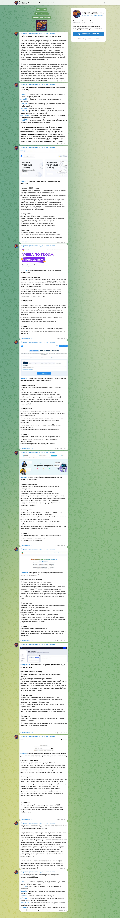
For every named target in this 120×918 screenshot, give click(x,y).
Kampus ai (24, 94)
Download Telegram (88, 34)
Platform (96, 39)
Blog (84, 39)
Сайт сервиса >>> (26, 242)
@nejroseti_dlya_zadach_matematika (95, 15)
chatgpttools (24, 115)
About (79, 39)
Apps (89, 39)
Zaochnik (23, 108)
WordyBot (23, 104)
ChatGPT (23, 120)
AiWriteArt (23, 111)
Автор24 (23, 99)
